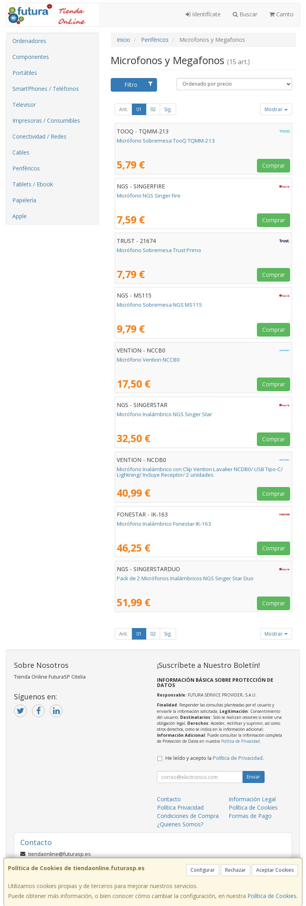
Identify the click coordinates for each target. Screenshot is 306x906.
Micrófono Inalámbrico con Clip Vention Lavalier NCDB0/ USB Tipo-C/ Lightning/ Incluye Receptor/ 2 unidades (200, 472)
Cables (20, 152)
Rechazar (235, 870)
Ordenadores (29, 41)
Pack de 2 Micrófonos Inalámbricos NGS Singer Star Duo (185, 578)
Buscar (245, 14)
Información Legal (252, 799)
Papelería (24, 200)
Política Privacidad (180, 807)
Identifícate (203, 14)
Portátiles (24, 72)
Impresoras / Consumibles (46, 120)
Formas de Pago (250, 816)
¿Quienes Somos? (180, 824)
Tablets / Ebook (32, 184)
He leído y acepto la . (214, 758)
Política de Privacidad (240, 741)
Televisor (24, 104)
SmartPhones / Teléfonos (45, 88)
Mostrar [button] (276, 109)
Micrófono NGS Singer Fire (148, 195)
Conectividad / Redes (39, 136)
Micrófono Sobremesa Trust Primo (159, 250)
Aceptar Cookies (275, 870)
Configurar (202, 870)
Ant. (123, 109)
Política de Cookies (271, 896)
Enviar (253, 776)
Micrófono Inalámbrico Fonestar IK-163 (164, 523)
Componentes (30, 57)
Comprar (273, 165)
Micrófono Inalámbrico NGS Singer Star (164, 414)
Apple (19, 216)
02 (153, 109)
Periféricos (26, 168)
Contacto (169, 799)
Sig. (168, 109)
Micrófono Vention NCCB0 (148, 359)
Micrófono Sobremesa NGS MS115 (159, 304)
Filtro (138, 84)
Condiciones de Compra (188, 816)
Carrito (281, 14)
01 (139, 109)
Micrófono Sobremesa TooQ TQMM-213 (166, 140)
